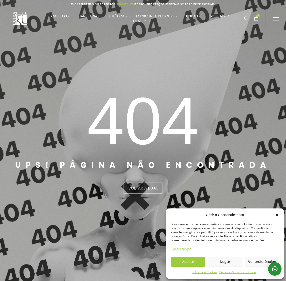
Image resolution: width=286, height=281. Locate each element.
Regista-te (125, 4)
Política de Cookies (204, 272)
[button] (277, 215)
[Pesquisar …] (246, 18)
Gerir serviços (182, 249)
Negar (225, 261)
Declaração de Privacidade (237, 272)
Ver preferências (262, 261)
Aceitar (188, 261)
